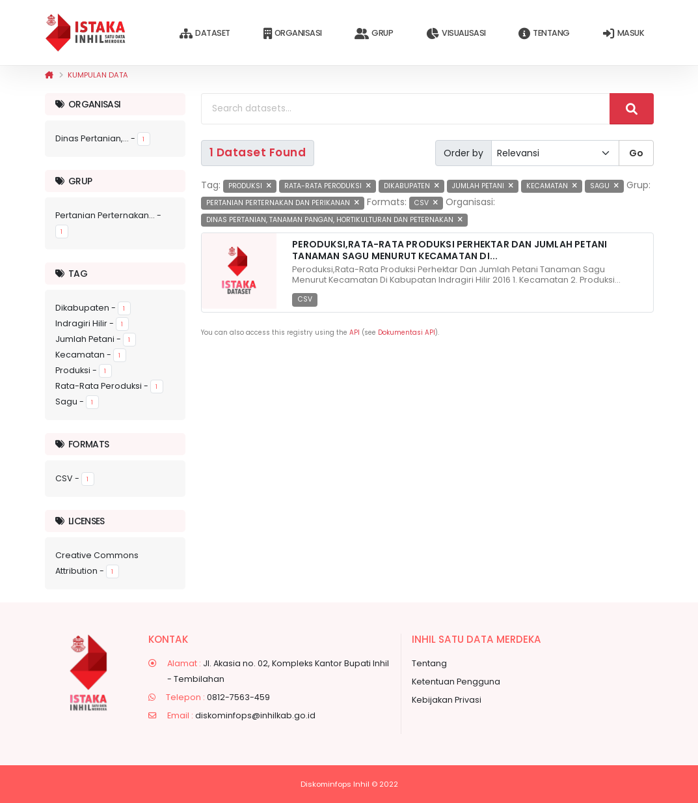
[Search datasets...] (405, 108)
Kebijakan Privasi (446, 699)
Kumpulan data (98, 75)
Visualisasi (455, 33)
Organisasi (292, 33)
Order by (463, 153)
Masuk (623, 33)
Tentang (543, 33)
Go (636, 153)
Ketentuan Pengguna (456, 681)
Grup (374, 33)
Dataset (205, 33)
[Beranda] (49, 75)
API (354, 332)
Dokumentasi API (406, 332)
